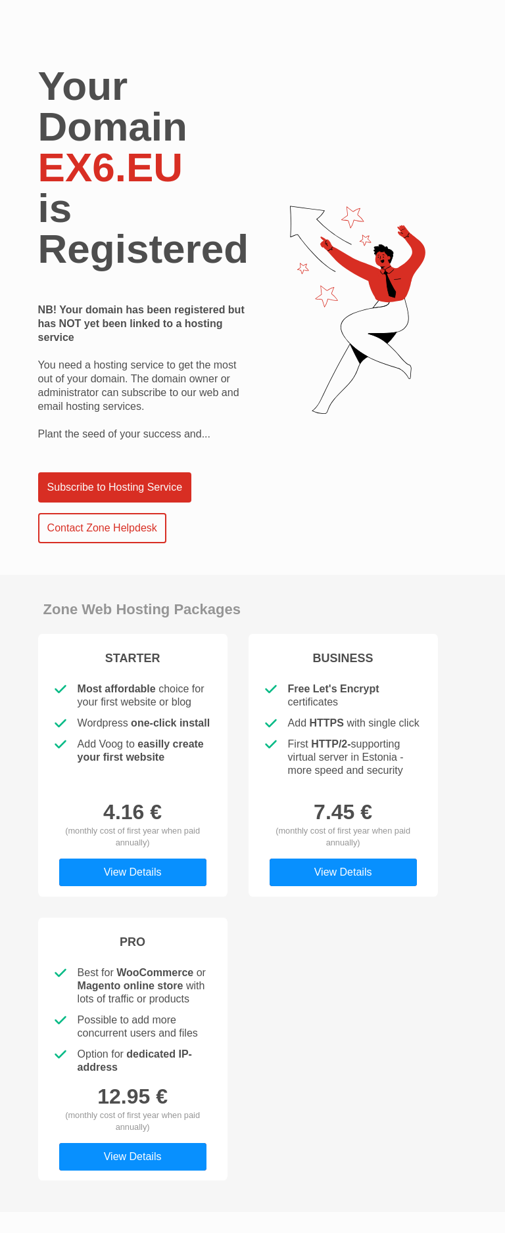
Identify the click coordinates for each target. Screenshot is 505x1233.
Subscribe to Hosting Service (114, 487)
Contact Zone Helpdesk (102, 527)
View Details (133, 872)
